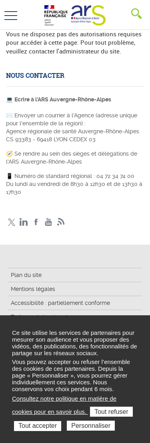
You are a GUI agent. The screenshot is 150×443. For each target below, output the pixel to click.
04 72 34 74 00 (115, 176)
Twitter (11, 222)
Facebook (36, 222)
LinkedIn (23, 222)
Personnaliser (90, 425)
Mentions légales (33, 289)
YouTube (48, 222)
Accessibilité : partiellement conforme (60, 303)
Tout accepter (37, 425)
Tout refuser (111, 411)
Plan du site (26, 275)
